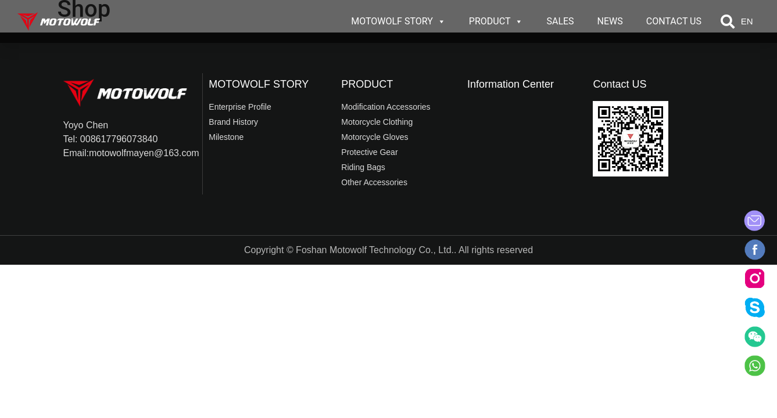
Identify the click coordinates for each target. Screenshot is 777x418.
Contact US (619, 84)
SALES (560, 21)
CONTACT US (673, 21)
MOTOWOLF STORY (398, 21)
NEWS (610, 21)
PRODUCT (496, 21)
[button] (727, 21)
